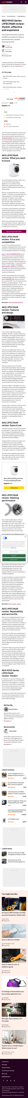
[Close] (25, 536)
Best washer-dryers (15, 604)
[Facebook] (3, 1080)
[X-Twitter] (11, 1080)
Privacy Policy (6, 1067)
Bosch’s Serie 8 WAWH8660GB (11, 254)
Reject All (14, 555)
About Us (4, 1073)
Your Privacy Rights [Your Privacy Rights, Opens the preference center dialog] (14, 551)
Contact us (5, 1061)
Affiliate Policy (6, 1076)
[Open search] (21, 2)
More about (7, 721)
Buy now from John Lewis (14, 231)
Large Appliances (22, 16)
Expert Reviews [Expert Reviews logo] (7, 2)
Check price (14, 488)
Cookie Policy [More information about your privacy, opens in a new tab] (13, 547)
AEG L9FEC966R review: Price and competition (11, 82)
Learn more (18, 66)
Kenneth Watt (8, 47)
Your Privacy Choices (8, 1070)
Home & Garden (11, 16)
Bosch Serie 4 (17, 689)
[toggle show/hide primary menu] (25, 2)
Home (3, 16)
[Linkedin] (7, 1080)
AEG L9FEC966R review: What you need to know (14, 77)
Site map (4, 1064)
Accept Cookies (14, 559)
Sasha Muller (8, 51)
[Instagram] (14, 1080)
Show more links (14, 92)
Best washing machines (16, 302)
